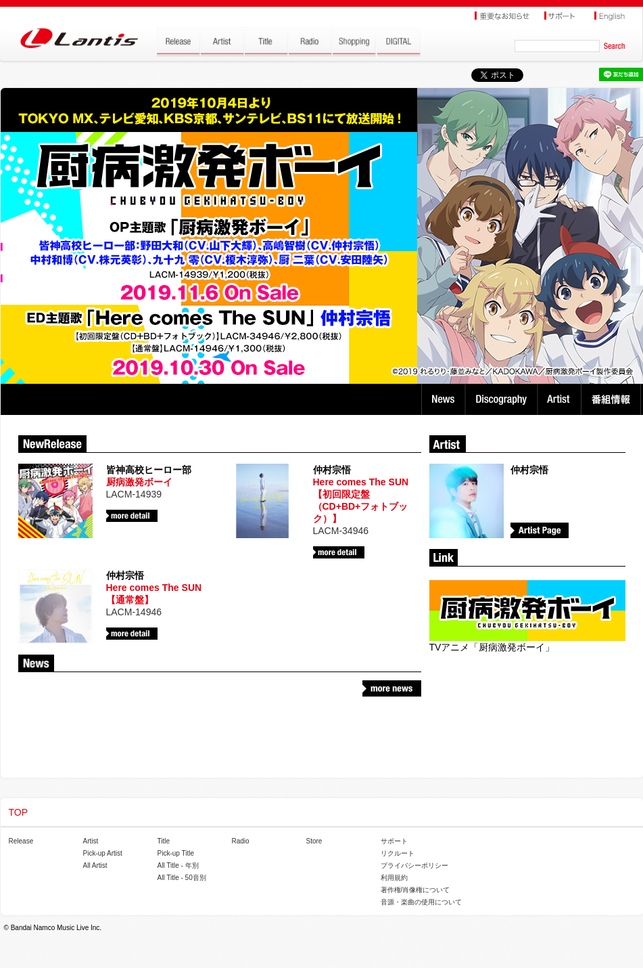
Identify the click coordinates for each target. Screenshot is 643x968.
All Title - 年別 (178, 865)
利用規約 (394, 877)
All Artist (95, 865)
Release (21, 841)
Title (164, 841)
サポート (394, 841)
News (443, 399)
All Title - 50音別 (182, 877)
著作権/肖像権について (415, 890)
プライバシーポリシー (414, 865)
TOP (18, 812)
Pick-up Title (176, 853)
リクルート (397, 853)
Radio (240, 841)
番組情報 (613, 399)
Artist (561, 399)
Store (314, 841)
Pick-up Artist (102, 853)
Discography (503, 399)
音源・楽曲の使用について (421, 902)
